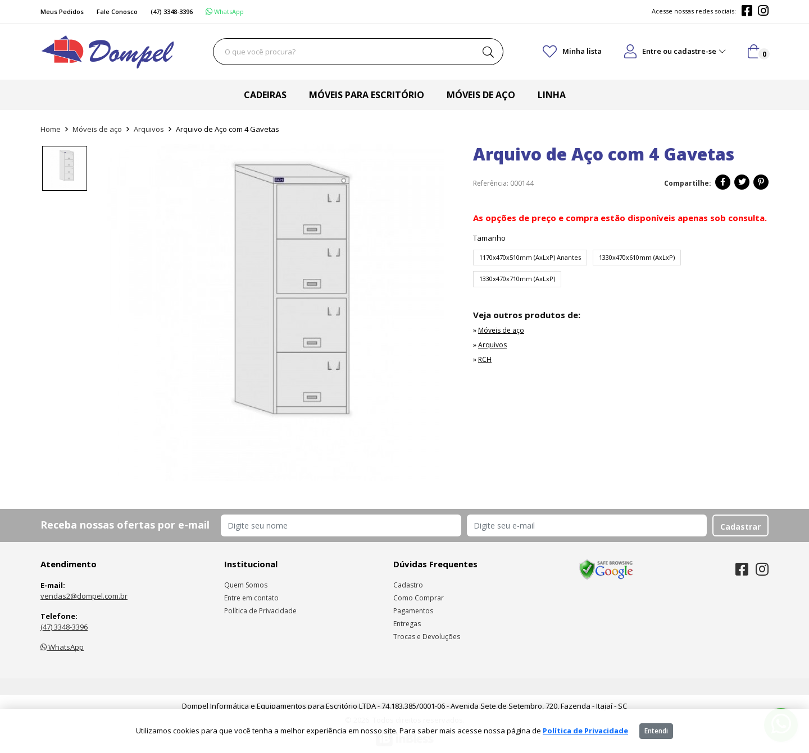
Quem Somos (245, 585)
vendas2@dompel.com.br (84, 596)
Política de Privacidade (260, 611)
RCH (485, 359)
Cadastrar (740, 526)
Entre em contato (251, 598)
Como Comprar (418, 598)
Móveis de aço (481, 95)
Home (50, 129)
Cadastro (408, 585)
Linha (552, 95)
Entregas (407, 623)
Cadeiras (265, 95)
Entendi (656, 731)
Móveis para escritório (366, 95)
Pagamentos (413, 611)
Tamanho (489, 238)
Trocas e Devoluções (426, 636)
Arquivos (149, 129)
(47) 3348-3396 (64, 627)
